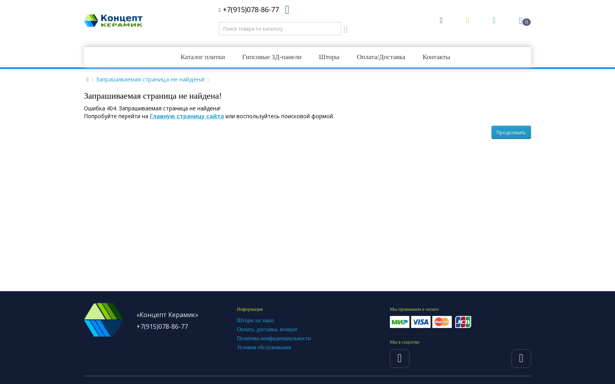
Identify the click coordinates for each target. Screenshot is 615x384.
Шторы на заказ (255, 320)
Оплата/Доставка (381, 57)
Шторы (329, 57)
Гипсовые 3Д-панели (272, 57)
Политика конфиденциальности (274, 338)
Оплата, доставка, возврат (267, 329)
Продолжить (511, 132)
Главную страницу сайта (187, 116)
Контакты (436, 57)
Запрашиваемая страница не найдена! (150, 79)
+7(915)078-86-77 (249, 9)
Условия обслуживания (264, 347)
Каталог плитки (202, 57)
